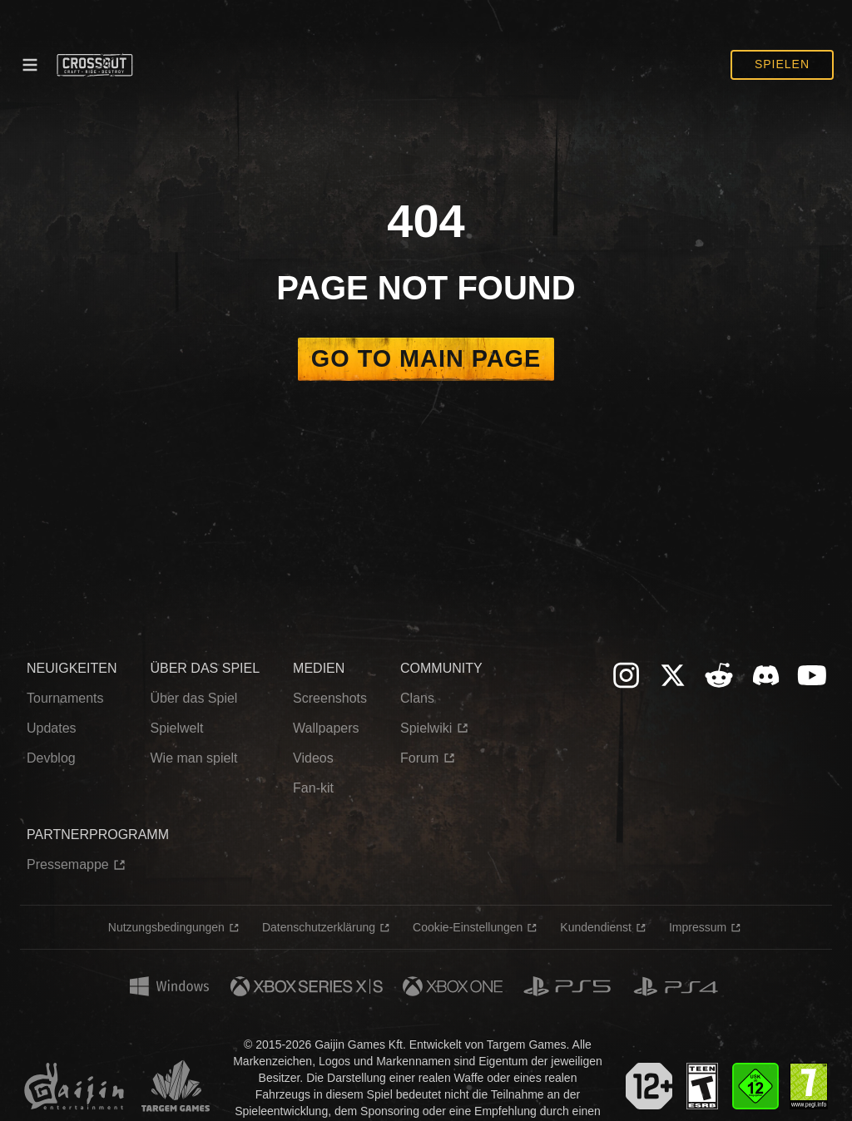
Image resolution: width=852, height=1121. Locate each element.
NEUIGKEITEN (71, 668)
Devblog (51, 758)
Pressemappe (68, 864)
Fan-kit (313, 788)
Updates (52, 728)
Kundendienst (596, 927)
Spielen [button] (782, 64)
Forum (419, 758)
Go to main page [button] (426, 358)
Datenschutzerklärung (318, 927)
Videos (313, 758)
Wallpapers (326, 728)
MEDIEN (318, 668)
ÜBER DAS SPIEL (205, 668)
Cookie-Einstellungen (468, 927)
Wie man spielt (193, 758)
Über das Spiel (193, 698)
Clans (417, 698)
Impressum (697, 927)
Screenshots (330, 698)
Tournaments (65, 698)
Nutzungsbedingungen (166, 927)
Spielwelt (176, 728)
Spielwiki (426, 728)
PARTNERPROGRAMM (98, 834)
